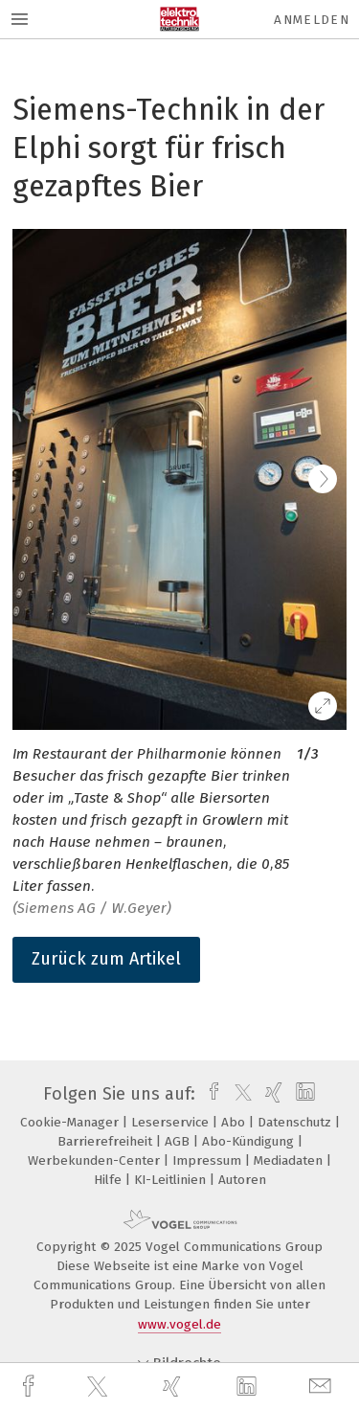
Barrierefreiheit (106, 1141)
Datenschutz (296, 1122)
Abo (235, 1122)
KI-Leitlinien (172, 1179)
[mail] (322, 1386)
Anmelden (311, 19)
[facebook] (30, 1386)
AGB (179, 1141)
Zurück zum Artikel (106, 958)
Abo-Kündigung (250, 1141)
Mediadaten (290, 1160)
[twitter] (99, 1387)
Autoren (242, 1179)
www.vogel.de (179, 1324)
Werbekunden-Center (96, 1160)
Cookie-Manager (71, 1122)
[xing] (174, 1387)
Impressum (208, 1160)
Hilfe (109, 1179)
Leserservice (172, 1122)
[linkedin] (249, 1387)
